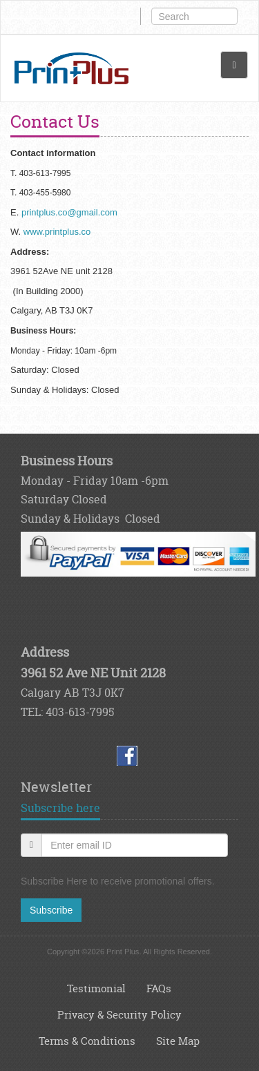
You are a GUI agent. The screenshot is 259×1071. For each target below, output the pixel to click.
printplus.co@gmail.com (69, 212)
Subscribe (51, 910)
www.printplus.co (57, 231)
